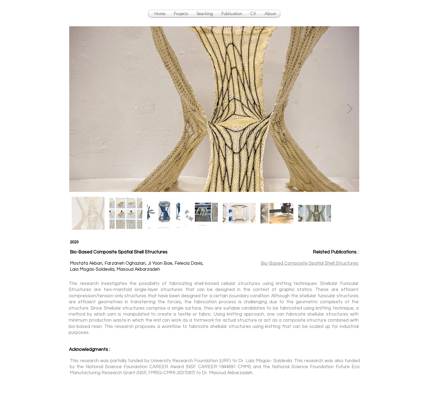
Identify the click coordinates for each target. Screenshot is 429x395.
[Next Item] (350, 109)
